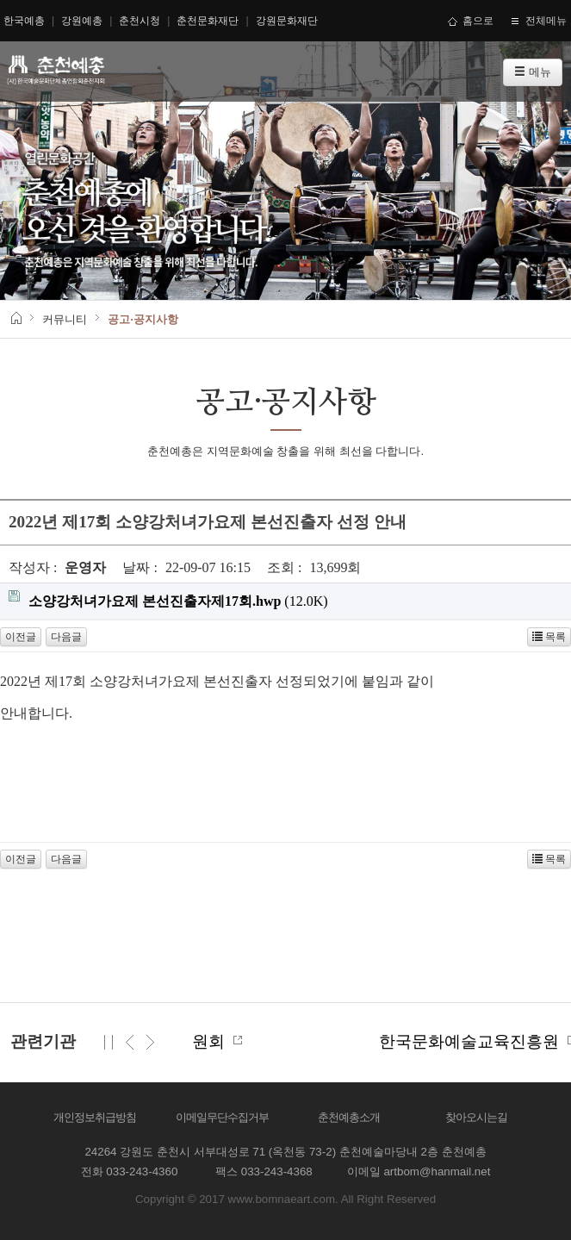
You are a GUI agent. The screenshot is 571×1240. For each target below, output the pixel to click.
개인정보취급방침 (94, 1117)
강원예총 (81, 21)
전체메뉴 (539, 21)
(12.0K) (168, 599)
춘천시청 (139, 21)
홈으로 (471, 21)
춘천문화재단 (208, 21)
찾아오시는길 (476, 1117)
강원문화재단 (287, 21)
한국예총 (24, 21)
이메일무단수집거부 (222, 1117)
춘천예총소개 (349, 1117)
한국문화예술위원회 (211, 1041)
